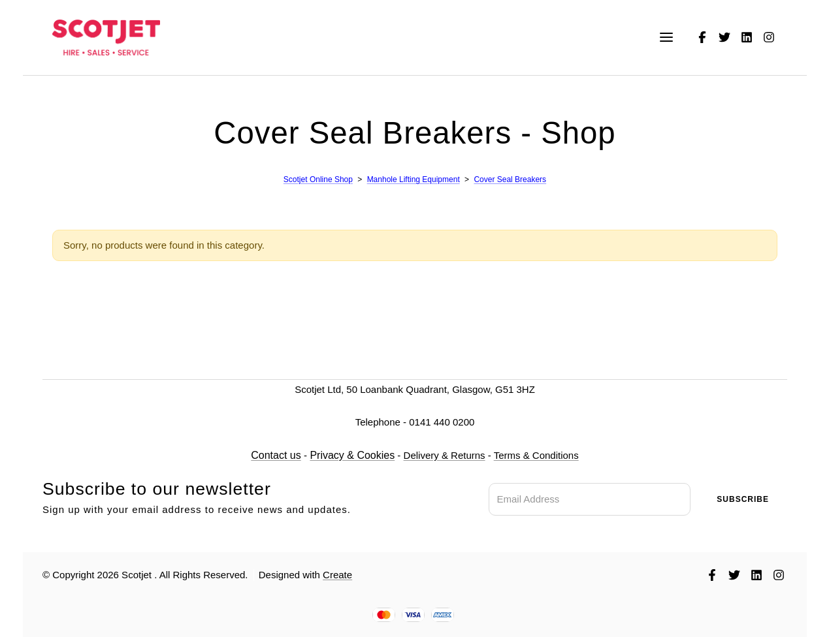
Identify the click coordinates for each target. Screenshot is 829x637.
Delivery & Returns (444, 455)
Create (337, 574)
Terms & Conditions (535, 455)
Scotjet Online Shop (317, 179)
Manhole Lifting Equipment (412, 179)
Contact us (276, 455)
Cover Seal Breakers (510, 179)
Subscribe (743, 499)
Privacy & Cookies (352, 455)
